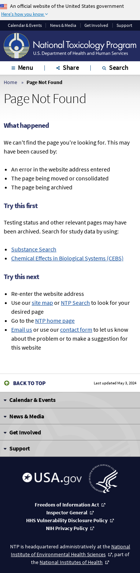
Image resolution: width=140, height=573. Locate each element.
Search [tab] (118, 67)
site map (42, 302)
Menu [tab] (25, 67)
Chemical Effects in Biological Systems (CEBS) (67, 258)
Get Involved (96, 25)
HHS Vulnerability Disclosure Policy (67, 520)
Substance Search (33, 249)
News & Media (63, 25)
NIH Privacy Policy (67, 528)
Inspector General (66, 512)
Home (10, 82)
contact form (76, 329)
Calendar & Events (25, 25)
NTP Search (75, 302)
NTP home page (55, 320)
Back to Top (29, 383)
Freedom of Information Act (67, 504)
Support (124, 25)
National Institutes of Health (71, 562)
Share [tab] (71, 67)
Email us (21, 329)
